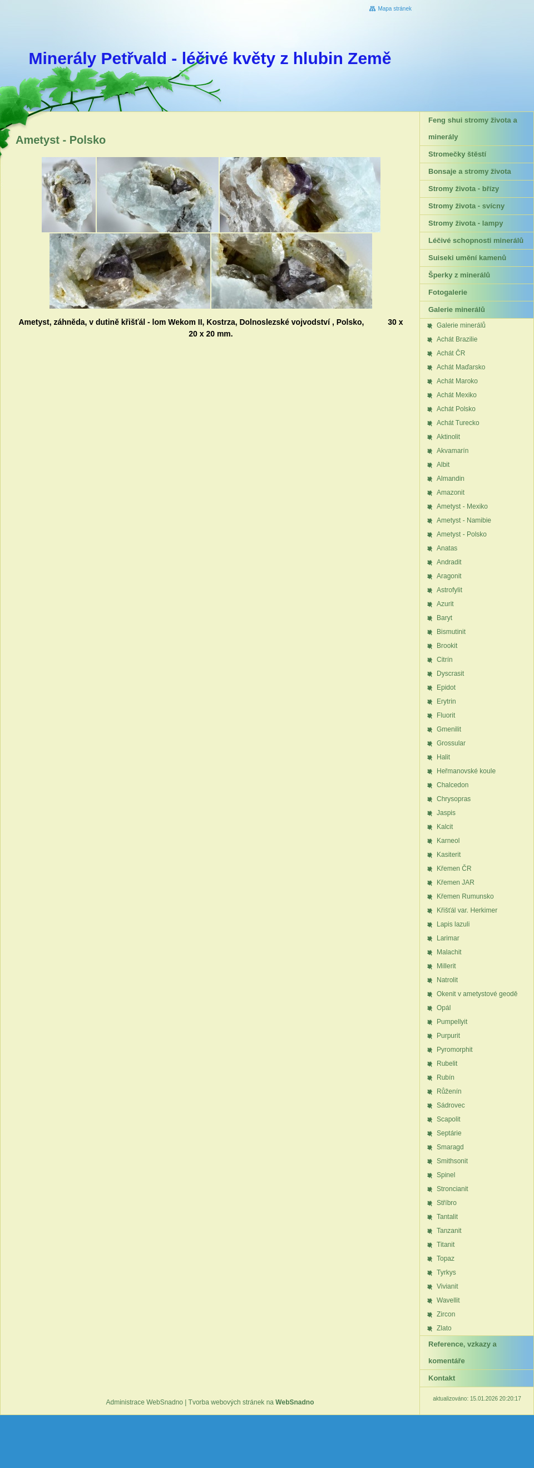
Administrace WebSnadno (145, 1402)
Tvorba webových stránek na (251, 1402)
